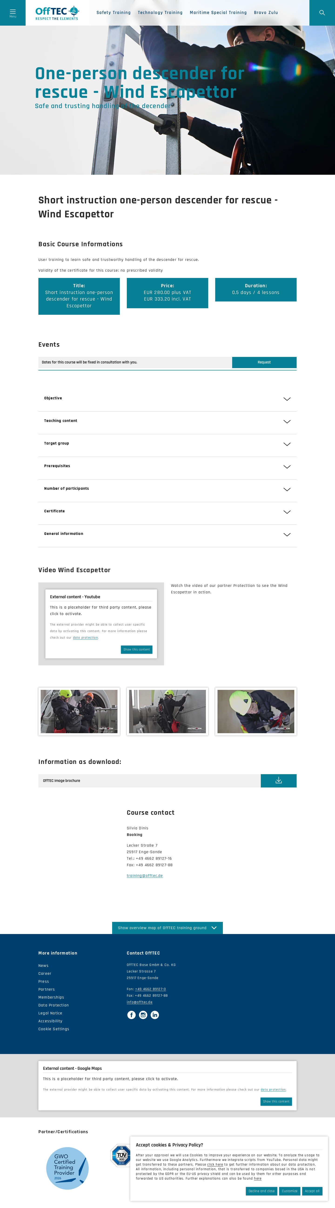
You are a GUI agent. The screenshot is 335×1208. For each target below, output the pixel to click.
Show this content (137, 649)
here (257, 1178)
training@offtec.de (145, 875)
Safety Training (114, 13)
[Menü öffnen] (13, 13)
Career (44, 973)
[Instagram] (143, 1015)
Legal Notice (50, 1013)
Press (43, 981)
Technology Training (160, 13)
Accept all (312, 1191)
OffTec (58, 13)
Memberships (51, 997)
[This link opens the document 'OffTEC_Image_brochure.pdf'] (279, 781)
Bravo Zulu (266, 13)
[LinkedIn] (154, 1015)
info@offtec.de (140, 1002)
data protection (85, 638)
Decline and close (262, 1191)
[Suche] (322, 13)
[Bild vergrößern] (79, 712)
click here (215, 1164)
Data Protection (53, 1005)
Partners (46, 989)
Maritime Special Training (218, 13)
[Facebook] (131, 1015)
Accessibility (50, 1021)
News (43, 965)
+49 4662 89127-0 (150, 989)
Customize (290, 1191)
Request (264, 362)
